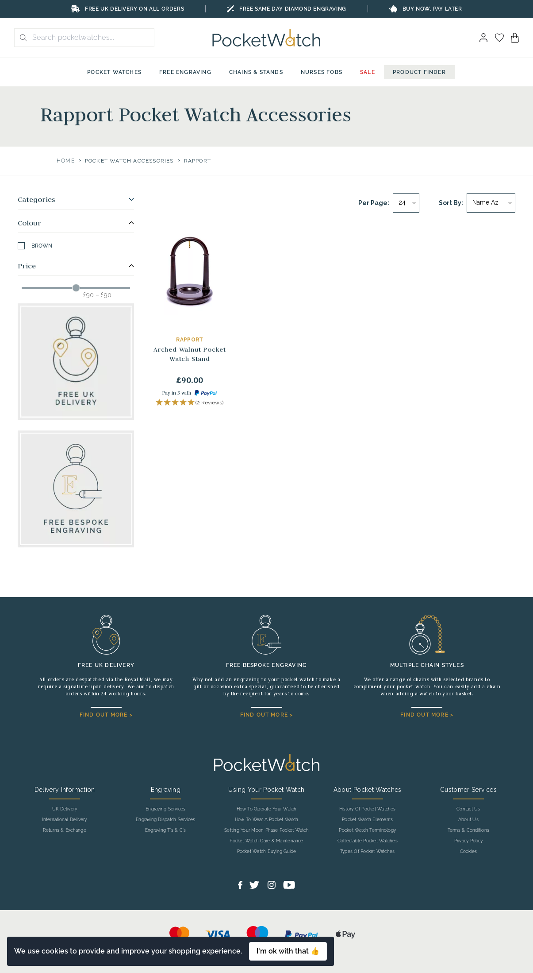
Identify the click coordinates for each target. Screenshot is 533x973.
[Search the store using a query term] (90, 38)
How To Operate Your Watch (267, 809)
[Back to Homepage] (266, 38)
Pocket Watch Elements (367, 820)
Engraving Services (165, 809)
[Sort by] (491, 203)
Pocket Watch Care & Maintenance (266, 841)
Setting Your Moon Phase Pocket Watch (266, 830)
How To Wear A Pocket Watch (266, 820)
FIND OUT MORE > (106, 715)
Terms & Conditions (468, 830)
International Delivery (64, 820)
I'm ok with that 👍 (288, 951)
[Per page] (406, 203)
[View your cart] (515, 38)
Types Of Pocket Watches (367, 851)
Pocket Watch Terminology (367, 830)
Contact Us (468, 809)
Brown (35, 246)
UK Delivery (64, 809)
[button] (189, 402)
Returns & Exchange (64, 830)
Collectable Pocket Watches (367, 841)
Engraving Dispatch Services (165, 820)
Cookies (468, 851)
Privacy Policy (468, 841)
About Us (468, 820)
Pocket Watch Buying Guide (266, 851)
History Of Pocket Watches (367, 809)
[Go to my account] (499, 37)
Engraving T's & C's (165, 830)
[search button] (21, 38)
